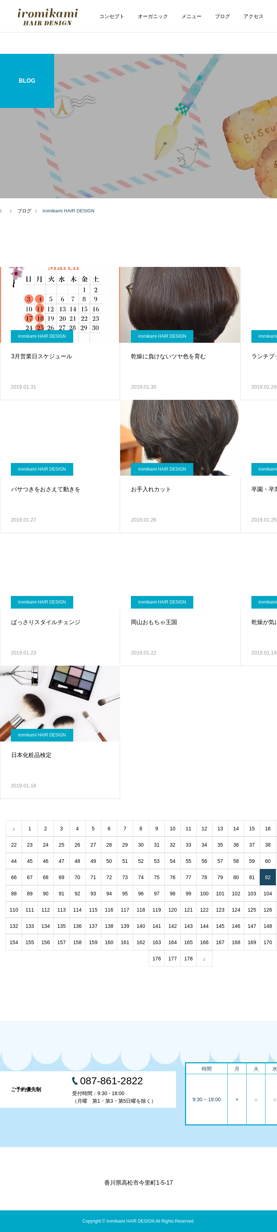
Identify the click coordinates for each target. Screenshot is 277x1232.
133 (30, 926)
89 (30, 893)
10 (173, 828)
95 (125, 893)
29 (125, 845)
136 (77, 926)
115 (93, 910)
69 (62, 877)
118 (141, 910)
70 (77, 877)
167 (220, 942)
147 (252, 926)
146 (236, 926)
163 (157, 942)
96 (141, 893)
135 (61, 926)
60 (268, 861)
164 (172, 942)
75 (157, 877)
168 (236, 942)
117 (125, 910)
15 (252, 828)
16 (268, 828)
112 (45, 910)
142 (172, 926)
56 (204, 861)
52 (141, 861)
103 (252, 893)
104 (268, 893)
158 (77, 942)
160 (109, 942)
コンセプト (111, 16)
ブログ (222, 16)
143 (188, 926)
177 (172, 958)
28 (109, 845)
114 (77, 910)
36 (236, 845)
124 (236, 910)
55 (189, 861)
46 (46, 861)
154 (14, 942)
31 (157, 845)
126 (268, 910)
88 (14, 893)
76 (173, 877)
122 (204, 910)
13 (220, 828)
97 (157, 893)
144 (204, 926)
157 (61, 942)
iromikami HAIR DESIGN (42, 336)
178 (188, 958)
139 (125, 926)
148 (268, 926)
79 (220, 877)
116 (109, 910)
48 (77, 861)
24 (46, 845)
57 (220, 861)
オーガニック (153, 16)
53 (157, 861)
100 (204, 893)
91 (62, 893)
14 (236, 828)
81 (252, 877)
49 (93, 861)
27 (93, 845)
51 (125, 861)
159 (93, 942)
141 (157, 926)
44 (14, 861)
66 (14, 877)
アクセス (253, 16)
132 (14, 926)
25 (62, 845)
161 (125, 942)
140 (141, 926)
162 (141, 942)
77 (189, 877)
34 (204, 845)
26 (77, 845)
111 (30, 910)
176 (157, 958)
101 (220, 893)
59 (252, 861)
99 (189, 893)
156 (45, 942)
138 (109, 926)
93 (93, 893)
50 (109, 861)
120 (172, 910)
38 (268, 845)
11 (189, 828)
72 (109, 877)
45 (30, 861)
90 (46, 893)
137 (93, 926)
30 (141, 845)
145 (220, 926)
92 (77, 893)
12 (204, 828)
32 (173, 845)
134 (45, 926)
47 (62, 861)
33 (189, 845)
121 (188, 910)
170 (268, 942)
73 (125, 877)
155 (30, 942)
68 (46, 877)
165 (188, 942)
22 (14, 845)
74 (141, 877)
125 (252, 910)
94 (109, 893)
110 (14, 910)
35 (220, 845)
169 (252, 942)
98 (173, 893)
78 (204, 877)
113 (61, 910)
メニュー (191, 16)
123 (220, 910)
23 (30, 845)
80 (236, 877)
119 (157, 910)
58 (236, 861)
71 (93, 877)
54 (173, 861)
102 (236, 893)
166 (204, 942)
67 (30, 877)
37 (252, 845)
